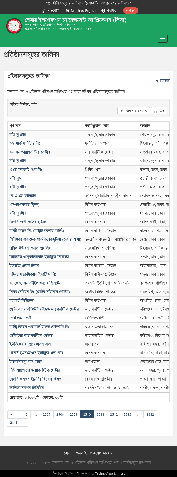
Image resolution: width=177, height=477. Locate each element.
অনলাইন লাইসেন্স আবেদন (94, 453)
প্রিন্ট (159, 111)
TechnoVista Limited (110, 473)
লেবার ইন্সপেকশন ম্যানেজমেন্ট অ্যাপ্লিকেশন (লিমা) (75, 20)
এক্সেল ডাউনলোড (133, 111)
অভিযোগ (51, 10)
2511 (100, 414)
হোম (67, 453)
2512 (114, 414)
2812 (150, 414)
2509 (73, 414)
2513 (127, 414)
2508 (60, 414)
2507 (47, 414)
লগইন (130, 10)
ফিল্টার (162, 80)
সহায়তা (110, 10)
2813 (14, 422)
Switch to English (81, 10)
